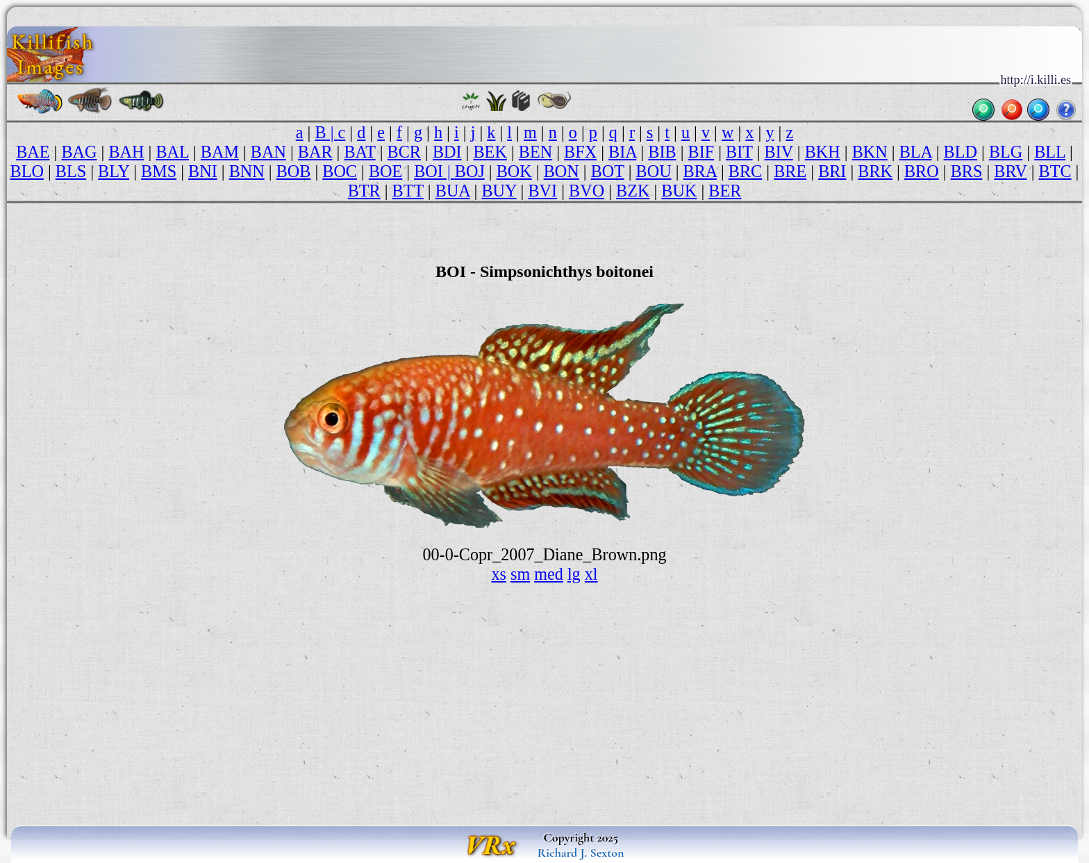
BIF (701, 151)
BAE (32, 151)
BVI (542, 190)
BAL (172, 151)
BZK (632, 190)
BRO (921, 171)
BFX (580, 151)
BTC (1055, 171)
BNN (247, 171)
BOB (293, 171)
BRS (967, 171)
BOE (385, 171)
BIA (622, 151)
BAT (359, 151)
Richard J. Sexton (581, 852)
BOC (339, 171)
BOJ (470, 171)
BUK (679, 190)
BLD (960, 151)
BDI (447, 151)
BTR (364, 190)
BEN (535, 151)
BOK (514, 171)
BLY (113, 171)
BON (561, 171)
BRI (832, 171)
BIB (662, 151)
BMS (158, 171)
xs (498, 573)
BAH (126, 151)
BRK (875, 171)
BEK (490, 151)
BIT (739, 151)
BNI (202, 171)
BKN (870, 151)
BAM (220, 151)
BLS (71, 171)
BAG (79, 151)
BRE (790, 171)
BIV (779, 151)
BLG (1005, 151)
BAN (268, 151)
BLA (915, 151)
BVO (586, 190)
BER (724, 190)
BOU (654, 171)
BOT (607, 171)
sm (520, 573)
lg (574, 573)
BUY (498, 190)
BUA (452, 190)
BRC (745, 171)
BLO (27, 171)
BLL (1049, 151)
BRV (1010, 171)
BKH (822, 151)
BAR (315, 151)
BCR (404, 151)
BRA (700, 171)
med (548, 573)
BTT (408, 190)
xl (591, 573)
